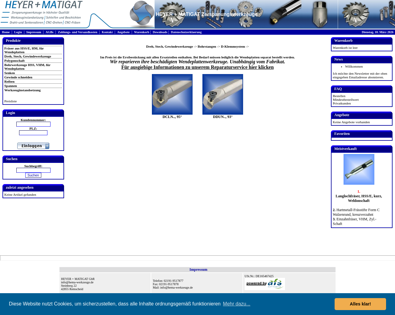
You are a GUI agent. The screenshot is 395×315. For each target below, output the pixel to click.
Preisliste (10, 101)
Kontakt (107, 32)
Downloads (160, 32)
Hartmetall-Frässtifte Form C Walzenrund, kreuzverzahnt (356, 212)
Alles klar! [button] (360, 303)
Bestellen (339, 96)
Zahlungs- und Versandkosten (77, 32)
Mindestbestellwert (346, 99)
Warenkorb (141, 32)
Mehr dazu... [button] (236, 303)
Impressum (33, 32)
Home (6, 32)
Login (18, 32)
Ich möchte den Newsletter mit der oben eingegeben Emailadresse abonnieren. (360, 75)
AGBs (50, 32)
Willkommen (354, 66)
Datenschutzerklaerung (186, 32)
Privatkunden (342, 103)
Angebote (123, 32)
